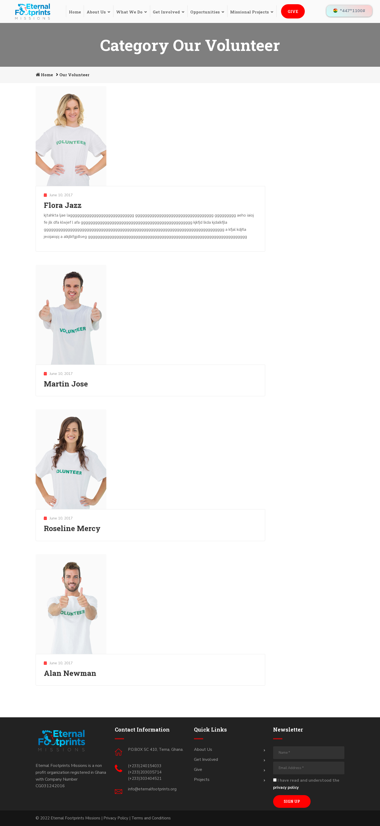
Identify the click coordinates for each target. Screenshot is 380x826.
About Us (96, 12)
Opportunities (205, 12)
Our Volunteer (74, 74)
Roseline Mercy (72, 528)
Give (293, 11)
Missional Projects (249, 12)
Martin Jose (66, 384)
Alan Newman (70, 673)
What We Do (129, 12)
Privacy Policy (115, 818)
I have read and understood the (306, 784)
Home (75, 12)
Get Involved (166, 12)
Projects (202, 779)
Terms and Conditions (151, 818)
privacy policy (286, 787)
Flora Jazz (63, 205)
